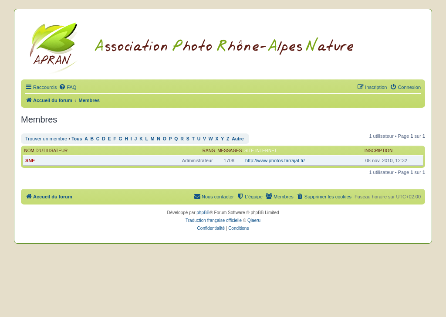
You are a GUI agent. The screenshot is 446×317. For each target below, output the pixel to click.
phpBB (202, 212)
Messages (229, 150)
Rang (209, 150)
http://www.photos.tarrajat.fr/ (275, 160)
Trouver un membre (46, 138)
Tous (76, 138)
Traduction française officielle (214, 220)
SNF (30, 160)
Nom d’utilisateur (46, 150)
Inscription (378, 150)
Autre (237, 138)
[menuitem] (67, 87)
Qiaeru (253, 220)
